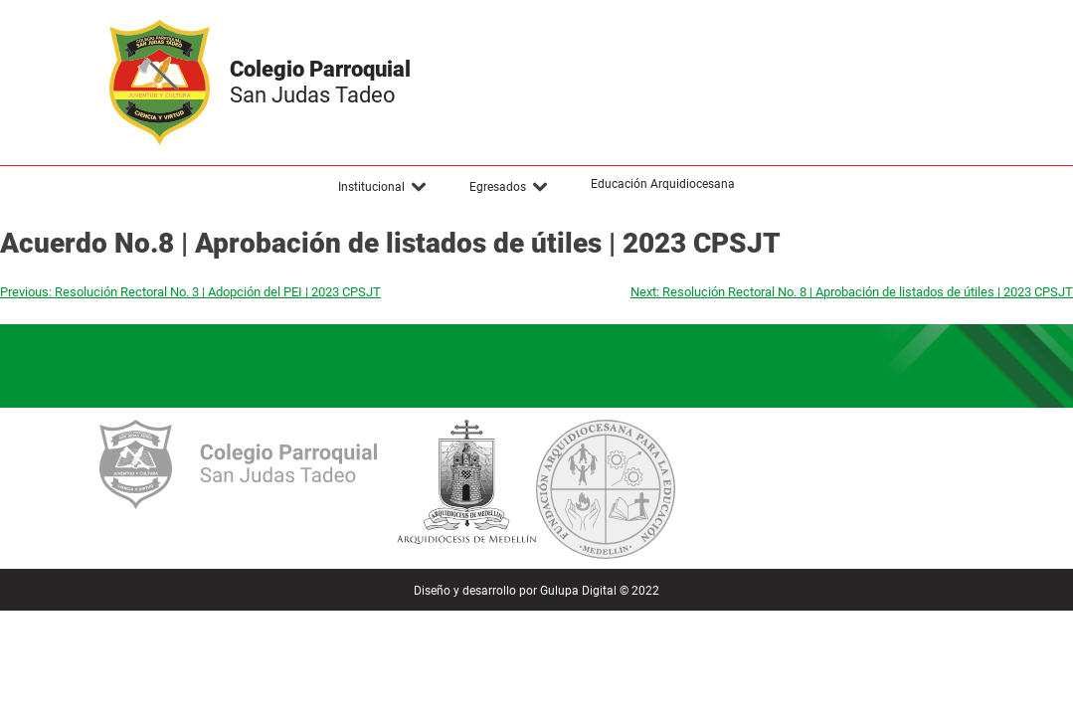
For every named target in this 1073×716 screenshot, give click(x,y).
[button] (383, 187)
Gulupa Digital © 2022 (599, 591)
